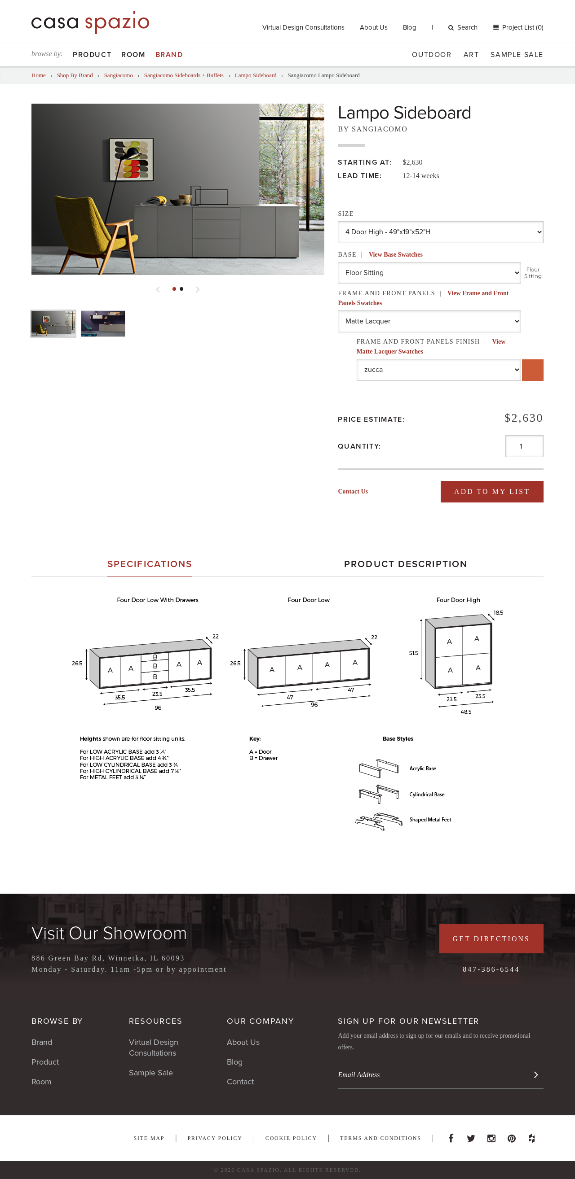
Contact (240, 1082)
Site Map (148, 1138)
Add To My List (491, 491)
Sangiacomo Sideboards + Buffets (184, 75)
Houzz (532, 1136)
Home (38, 75)
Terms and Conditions (380, 1138)
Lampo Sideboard (256, 75)
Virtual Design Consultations (303, 27)
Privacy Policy (214, 1138)
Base (380, 254)
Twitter (471, 1136)
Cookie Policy (291, 1138)
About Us (374, 27)
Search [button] (463, 27)
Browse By (57, 1021)
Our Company (260, 1021)
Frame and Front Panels (423, 298)
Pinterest (511, 1136)
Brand (169, 54)
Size (346, 213)
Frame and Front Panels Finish (431, 346)
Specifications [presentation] (149, 564)
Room (133, 54)
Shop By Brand (75, 75)
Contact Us (353, 491)
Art (471, 54)
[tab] (149, 564)
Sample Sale (517, 54)
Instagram (491, 1136)
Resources (155, 1021)
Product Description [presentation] (406, 564)
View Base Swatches (396, 254)
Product (92, 54)
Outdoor (431, 54)
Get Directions (490, 939)
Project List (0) (522, 27)
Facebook (451, 1136)
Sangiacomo (118, 75)
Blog (409, 27)
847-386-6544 (491, 969)
